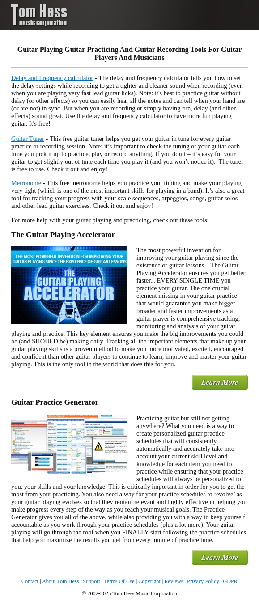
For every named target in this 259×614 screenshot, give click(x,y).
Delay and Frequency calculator (52, 77)
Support (91, 581)
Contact (29, 581)
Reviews (173, 581)
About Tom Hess (60, 581)
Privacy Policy (203, 581)
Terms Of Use (119, 581)
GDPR (230, 581)
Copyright (149, 581)
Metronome (26, 182)
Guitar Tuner (27, 138)
